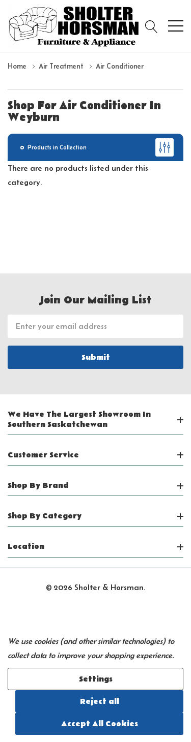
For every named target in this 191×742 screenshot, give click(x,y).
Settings (96, 679)
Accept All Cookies (99, 724)
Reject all (99, 701)
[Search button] (151, 26)
